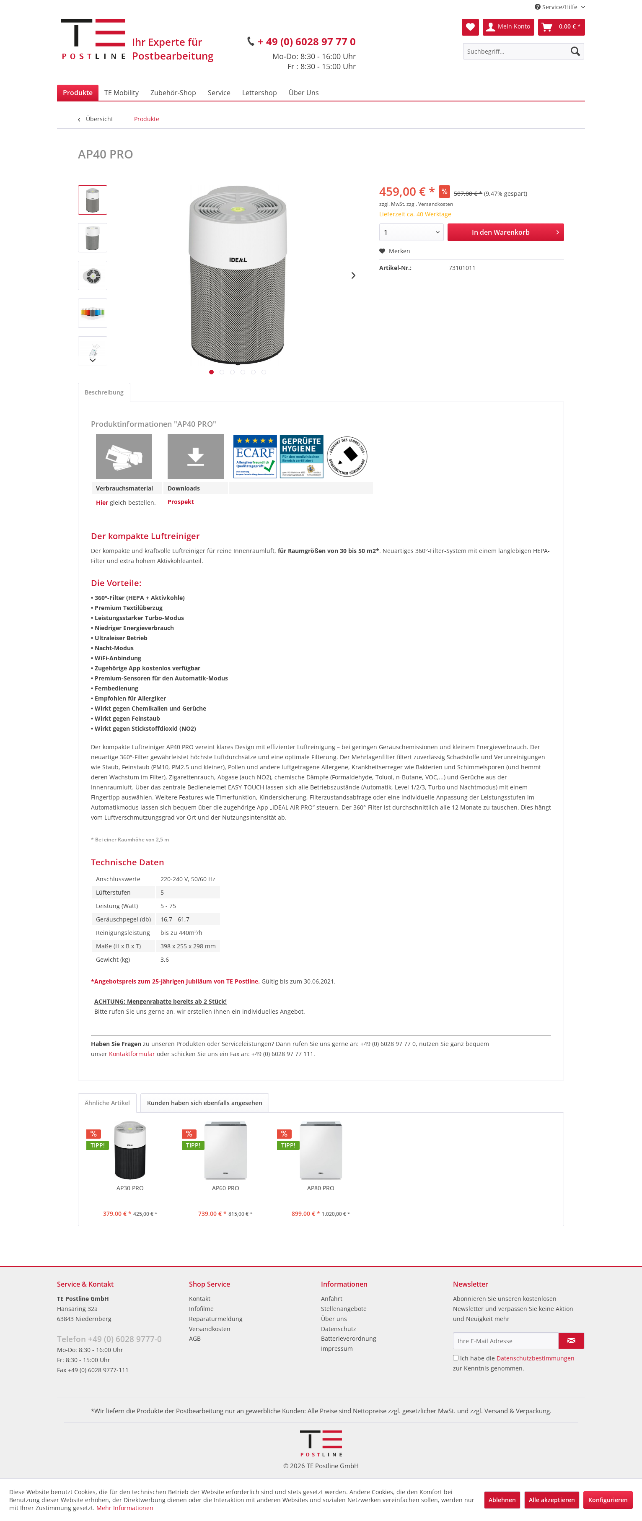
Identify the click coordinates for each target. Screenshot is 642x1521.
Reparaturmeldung (216, 1319)
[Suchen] (575, 51)
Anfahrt (331, 1299)
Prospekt (181, 502)
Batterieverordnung (348, 1338)
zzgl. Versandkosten (429, 204)
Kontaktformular (132, 1054)
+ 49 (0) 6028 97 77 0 (307, 41)
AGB (195, 1338)
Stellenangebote (344, 1309)
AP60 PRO (225, 1188)
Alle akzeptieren (552, 1500)
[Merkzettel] (470, 27)
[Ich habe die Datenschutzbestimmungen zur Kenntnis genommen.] (455, 1357)
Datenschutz (338, 1329)
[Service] (219, 93)
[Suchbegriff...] (523, 51)
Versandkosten (209, 1329)
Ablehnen (502, 1500)
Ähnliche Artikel (107, 1103)
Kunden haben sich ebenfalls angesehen (204, 1103)
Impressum (337, 1348)
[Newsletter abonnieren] (571, 1340)
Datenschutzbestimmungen (536, 1358)
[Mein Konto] (508, 27)
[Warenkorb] (561, 27)
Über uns (334, 1319)
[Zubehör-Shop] (173, 93)
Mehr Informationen (124, 1508)
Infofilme (201, 1309)
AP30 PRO (130, 1188)
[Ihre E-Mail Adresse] (506, 1340)
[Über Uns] (304, 93)
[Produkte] (77, 93)
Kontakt (199, 1299)
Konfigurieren (608, 1500)
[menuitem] (523, 51)
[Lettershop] (259, 93)
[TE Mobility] (121, 93)
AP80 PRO (320, 1188)
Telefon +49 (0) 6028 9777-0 (109, 1339)
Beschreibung (104, 392)
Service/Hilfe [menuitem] (557, 7)
